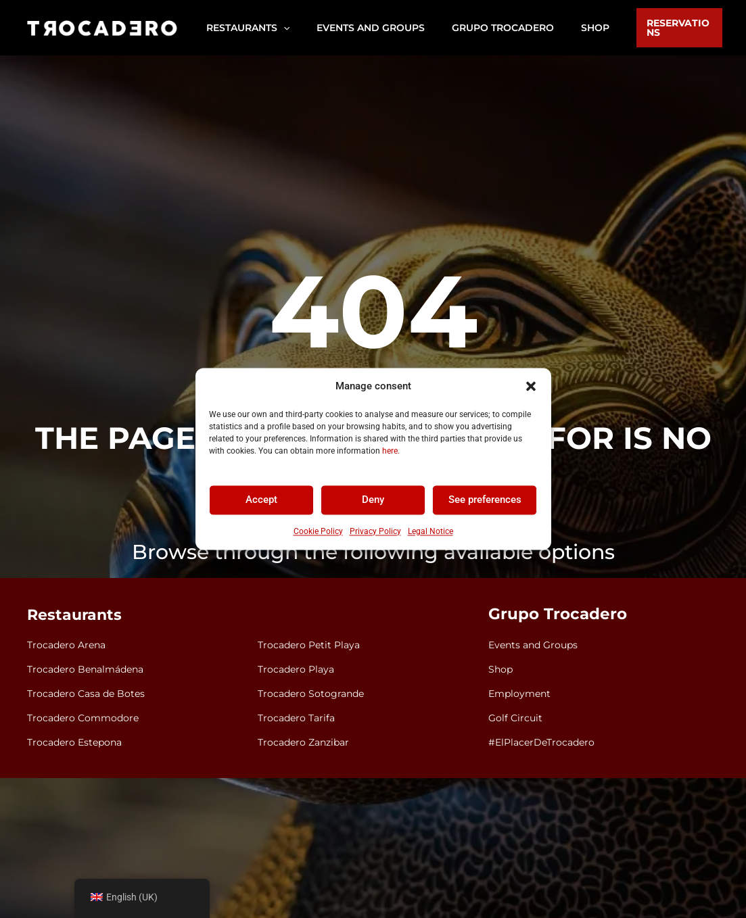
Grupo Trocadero (553, 615)
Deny (373, 500)
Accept (261, 500)
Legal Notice (430, 531)
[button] (531, 386)
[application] (279, 27)
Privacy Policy (375, 531)
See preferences (484, 500)
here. (391, 451)
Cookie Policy (318, 531)
